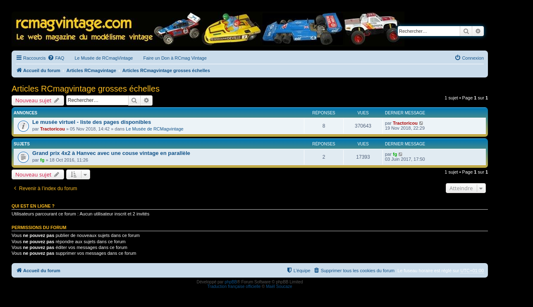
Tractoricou (52, 128)
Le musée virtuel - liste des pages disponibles (91, 122)
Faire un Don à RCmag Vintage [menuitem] (174, 58)
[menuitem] (56, 58)
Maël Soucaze (279, 286)
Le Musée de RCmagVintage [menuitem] (103, 58)
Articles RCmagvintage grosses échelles (86, 88)
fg (42, 159)
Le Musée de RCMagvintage (154, 128)
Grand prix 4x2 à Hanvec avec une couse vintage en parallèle (111, 153)
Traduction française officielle (234, 286)
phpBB (231, 282)
